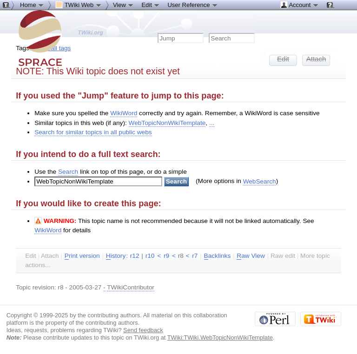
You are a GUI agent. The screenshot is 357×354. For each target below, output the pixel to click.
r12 (134, 255)
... (211, 122)
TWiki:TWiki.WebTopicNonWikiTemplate (220, 337)
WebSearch (259, 181)
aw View (250, 256)
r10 (150, 255)
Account (299, 4)
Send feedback (143, 330)
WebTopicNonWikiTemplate (167, 122)
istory (116, 256)
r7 (195, 255)
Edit (150, 4)
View (123, 4)
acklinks (217, 256)
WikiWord (123, 113)
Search (68, 171)
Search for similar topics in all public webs (93, 132)
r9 (166, 255)
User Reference (192, 4)
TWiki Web (78, 4)
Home (32, 4)
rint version (82, 256)
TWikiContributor (130, 287)
